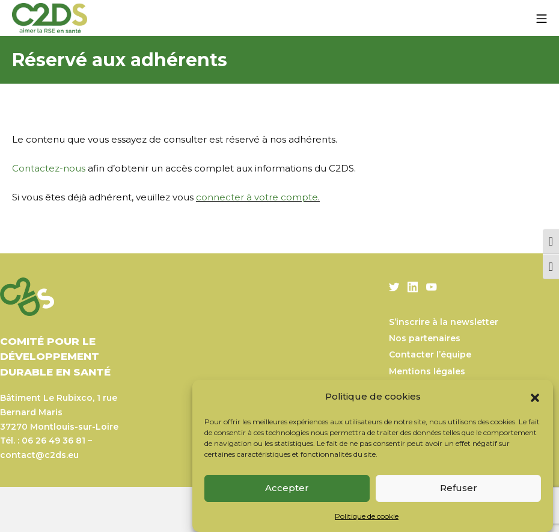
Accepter (287, 487)
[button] (535, 397)
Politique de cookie (367, 516)
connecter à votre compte (257, 197)
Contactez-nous (48, 168)
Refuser (458, 487)
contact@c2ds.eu (39, 455)
